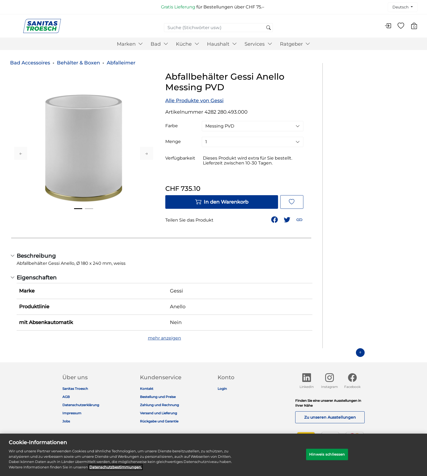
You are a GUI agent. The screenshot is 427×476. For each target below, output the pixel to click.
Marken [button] (130, 44)
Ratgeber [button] (295, 44)
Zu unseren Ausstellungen (330, 417)
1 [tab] (78, 208)
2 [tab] (89, 208)
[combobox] (218, 27)
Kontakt (146, 389)
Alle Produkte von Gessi (194, 101)
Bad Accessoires (30, 63)
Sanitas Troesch (75, 389)
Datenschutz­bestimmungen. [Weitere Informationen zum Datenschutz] (115, 470)
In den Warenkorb (221, 202)
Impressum (71, 413)
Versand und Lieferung (158, 413)
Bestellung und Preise (158, 397)
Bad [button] (159, 44)
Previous (20, 153)
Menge (173, 141)
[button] (300, 219)
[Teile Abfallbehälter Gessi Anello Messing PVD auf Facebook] (275, 219)
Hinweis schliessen (327, 458)
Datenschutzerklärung (80, 405)
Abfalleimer (121, 63)
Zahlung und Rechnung (159, 405)
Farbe (171, 125)
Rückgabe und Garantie (159, 421)
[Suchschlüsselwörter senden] (268, 28)
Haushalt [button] (222, 44)
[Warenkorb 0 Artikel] (417, 26)
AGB (66, 397)
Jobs (66, 421)
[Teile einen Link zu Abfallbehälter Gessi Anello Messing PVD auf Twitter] (287, 219)
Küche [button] (187, 44)
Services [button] (258, 44)
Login (222, 389)
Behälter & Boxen (78, 63)
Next (146, 153)
